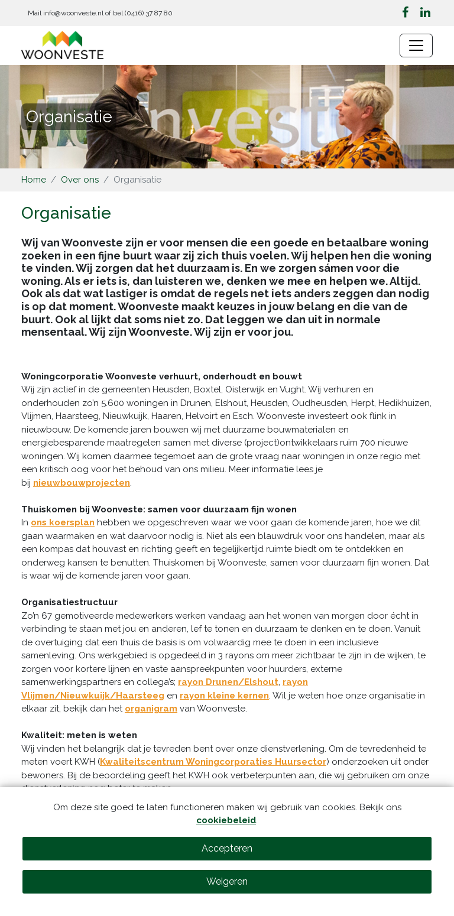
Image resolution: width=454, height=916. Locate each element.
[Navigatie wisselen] (416, 45)
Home (33, 179)
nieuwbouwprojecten (81, 483)
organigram (151, 708)
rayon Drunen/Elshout (228, 682)
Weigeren (227, 881)
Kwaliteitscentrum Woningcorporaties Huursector (213, 761)
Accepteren (227, 848)
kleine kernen (238, 695)
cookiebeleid (226, 820)
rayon (193, 695)
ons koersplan (63, 522)
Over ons (80, 179)
